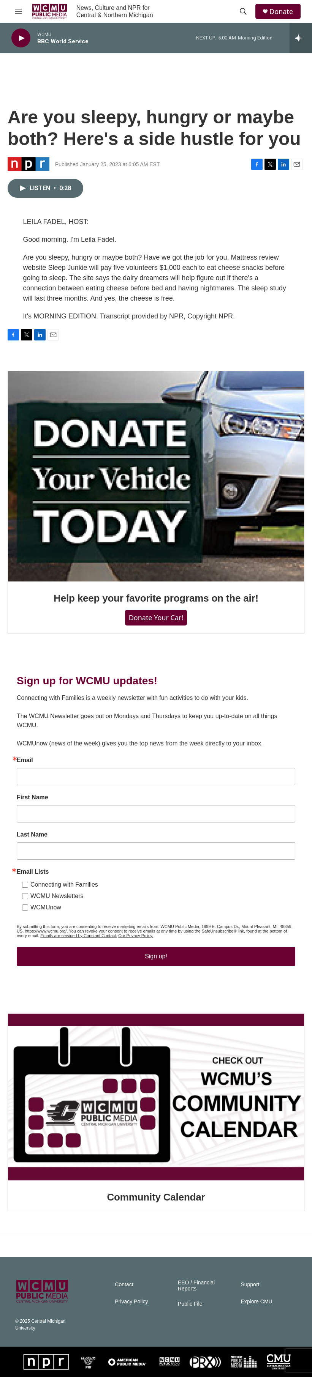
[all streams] (301, 38)
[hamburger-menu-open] (18, 11)
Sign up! (156, 956)
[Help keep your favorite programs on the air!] (156, 476)
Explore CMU (256, 1302)
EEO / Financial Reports (196, 1286)
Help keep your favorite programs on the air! (156, 598)
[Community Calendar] (156, 1097)
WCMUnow (45, 907)
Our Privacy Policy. (135, 935)
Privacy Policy (131, 1302)
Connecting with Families (64, 884)
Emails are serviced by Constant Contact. (78, 935)
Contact (124, 1284)
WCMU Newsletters (57, 896)
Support (250, 1284)
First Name (32, 797)
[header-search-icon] (243, 11)
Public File (190, 1304)
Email (25, 760)
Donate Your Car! (156, 617)
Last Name (32, 835)
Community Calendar (156, 1197)
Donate (281, 12)
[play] (21, 38)
